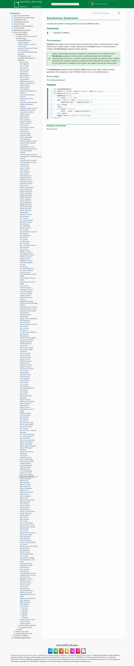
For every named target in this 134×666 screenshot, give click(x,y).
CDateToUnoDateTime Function (27, 96)
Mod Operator (24, 405)
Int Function (24, 346)
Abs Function (24, 62)
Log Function (24, 394)
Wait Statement (25, 589)
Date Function (24, 174)
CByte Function (25, 87)
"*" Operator (24, 610)
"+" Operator (24, 612)
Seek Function (24, 508)
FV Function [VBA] (26, 293)
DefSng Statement (26, 207)
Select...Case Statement (27, 83)
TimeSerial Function (26, 564)
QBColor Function (25, 473)
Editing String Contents (27, 620)
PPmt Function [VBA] (27, 461)
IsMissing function (26, 361)
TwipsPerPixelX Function (28, 573)
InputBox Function (26, 342)
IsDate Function (25, 355)
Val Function (24, 587)
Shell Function (24, 519)
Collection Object (25, 135)
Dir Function (24, 218)
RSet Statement (25, 502)
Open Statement (25, 438)
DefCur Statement (26, 193)
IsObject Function (25, 367)
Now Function (24, 421)
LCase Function (25, 376)
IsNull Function (25, 363)
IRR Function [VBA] (26, 349)
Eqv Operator (24, 234)
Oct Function (24, 429)
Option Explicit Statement (28, 446)
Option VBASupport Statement (26, 449)
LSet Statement (25, 378)
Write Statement (25, 602)
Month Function (25, 407)
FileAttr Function (25, 251)
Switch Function (25, 552)
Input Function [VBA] (26, 340)
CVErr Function (25, 172)
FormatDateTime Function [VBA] (28, 275)
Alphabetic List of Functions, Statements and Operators (26, 58)
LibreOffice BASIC (22, 34)
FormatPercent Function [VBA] (27, 283)
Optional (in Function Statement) (26, 453)
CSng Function (24, 164)
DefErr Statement (25, 199)
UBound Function (25, 583)
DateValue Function (26, 183)
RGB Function (24, 490)
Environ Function (25, 228)
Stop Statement (25, 538)
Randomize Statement (27, 477)
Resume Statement (26, 488)
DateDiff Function (25, 178)
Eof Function (24, 230)
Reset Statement (25, 486)
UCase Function (25, 585)
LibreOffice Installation (21, 636)
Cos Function (24, 145)
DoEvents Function (26, 222)
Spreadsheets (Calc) (20, 20)
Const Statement (25, 139)
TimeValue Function (26, 565)
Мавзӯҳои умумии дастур (22, 638)
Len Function (24, 384)
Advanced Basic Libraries (27, 625)
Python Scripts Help (22, 632)
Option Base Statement (27, 440)
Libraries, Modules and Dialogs (27, 48)
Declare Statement (26, 189)
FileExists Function (26, 257)
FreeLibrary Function (26, 290)
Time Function (24, 567)
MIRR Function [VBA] (27, 402)
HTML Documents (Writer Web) (24, 18)
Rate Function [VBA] (26, 475)
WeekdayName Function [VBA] (27, 595)
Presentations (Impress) (21, 22)
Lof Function (24, 392)
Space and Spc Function (27, 525)
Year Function (24, 606)
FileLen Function (25, 259)
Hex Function (24, 326)
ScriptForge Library (26, 627)
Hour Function (24, 328)
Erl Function (24, 238)
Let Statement (24, 386)
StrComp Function (26, 540)
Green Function (25, 322)
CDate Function (25, 114)
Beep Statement (25, 75)
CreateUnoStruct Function (28, 160)
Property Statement (26, 465)
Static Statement (25, 537)
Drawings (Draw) (19, 24)
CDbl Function (24, 116)
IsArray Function (25, 353)
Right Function (24, 494)
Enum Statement (25, 226)
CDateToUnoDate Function (28, 108)
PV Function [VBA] (26, 471)
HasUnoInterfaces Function (28, 324)
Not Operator (24, 419)
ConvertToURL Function (27, 143)
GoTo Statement (25, 320)
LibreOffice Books (67, 645)
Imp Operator (24, 334)
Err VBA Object (25, 241)
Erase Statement (25, 236)
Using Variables (25, 621)
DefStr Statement (25, 209)
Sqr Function (24, 531)
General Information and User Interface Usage (26, 37)
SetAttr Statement (26, 513)
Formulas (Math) (19, 28)
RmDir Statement (25, 496)
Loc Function (24, 390)
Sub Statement (24, 550)
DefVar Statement (25, 210)
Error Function (24, 243)
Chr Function (24, 126)
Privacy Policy (32, 655)
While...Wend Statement (28, 598)
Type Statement (25, 577)
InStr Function (24, 336)
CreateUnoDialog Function (28, 149)
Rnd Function (24, 498)
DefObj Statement (26, 205)
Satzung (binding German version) (79, 655)
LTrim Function (24, 380)
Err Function (24, 239)
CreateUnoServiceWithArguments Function (29, 157)
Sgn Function (24, 517)
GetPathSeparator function (28, 307)
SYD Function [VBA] (26, 554)
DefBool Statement (26, 191)
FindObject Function (26, 261)
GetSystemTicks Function (28, 311)
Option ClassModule (26, 442)
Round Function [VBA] (27, 500)
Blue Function (24, 77)
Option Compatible (26, 137)
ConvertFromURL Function (28, 141)
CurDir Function (25, 168)
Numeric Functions (26, 427)
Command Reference (24, 40)
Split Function (24, 529)
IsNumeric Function (26, 365)
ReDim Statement (25, 479)
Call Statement (24, 79)
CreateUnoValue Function (28, 162)
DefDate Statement (26, 195)
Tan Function (24, 556)
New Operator (24, 417)
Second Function (25, 506)
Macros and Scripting (20, 32)
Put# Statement (25, 469)
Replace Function (25, 484)
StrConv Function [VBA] (27, 542)
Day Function (24, 185)
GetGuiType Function (26, 301)
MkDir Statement (25, 403)
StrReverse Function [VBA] (28, 546)
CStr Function (24, 166)
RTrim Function (25, 504)
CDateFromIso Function (27, 110)
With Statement (25, 600)
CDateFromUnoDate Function (26, 105)
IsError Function (25, 359)
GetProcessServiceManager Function (28, 304)
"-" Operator (24, 608)
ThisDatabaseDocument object (27, 561)
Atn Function (24, 72)
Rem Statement (25, 483)
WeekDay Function (26, 593)
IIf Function (23, 330)
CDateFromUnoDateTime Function (28, 92)
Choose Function (25, 124)
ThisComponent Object (27, 558)
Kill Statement (24, 373)
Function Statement (26, 292)
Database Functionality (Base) (23, 26)
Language (36, 6)
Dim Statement (24, 216)
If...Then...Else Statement (28, 332)
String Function (25, 548)
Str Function (24, 544)
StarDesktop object (26, 535)
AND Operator (24, 64)
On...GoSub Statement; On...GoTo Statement (27, 435)
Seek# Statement (25, 510)
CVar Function (24, 170)
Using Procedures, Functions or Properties (27, 45)
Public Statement (25, 467)
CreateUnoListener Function (26, 152)
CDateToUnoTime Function (28, 102)
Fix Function (24, 266)
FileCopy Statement (26, 253)
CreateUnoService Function (28, 155)
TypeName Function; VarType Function (26, 580)
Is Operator (23, 351)
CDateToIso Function (26, 112)
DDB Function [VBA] (26, 187)
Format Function (25, 272)
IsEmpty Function (25, 357)
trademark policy (56, 661)
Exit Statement (24, 247)
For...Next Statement (26, 268)
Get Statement (24, 313)
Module (23, 6)
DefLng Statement (26, 203)
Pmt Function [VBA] (26, 459)
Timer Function (24, 569)
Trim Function (24, 571)
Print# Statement (25, 463)
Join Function (24, 371)
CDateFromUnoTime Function (26, 100)
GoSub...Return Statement (28, 319)
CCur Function (24, 89)
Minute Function (25, 400)
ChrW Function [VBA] (27, 128)
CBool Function (25, 85)
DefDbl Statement (26, 197)
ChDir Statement (25, 120)
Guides (20, 629)
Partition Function (25, 457)
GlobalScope (24, 74)
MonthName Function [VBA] (27, 410)
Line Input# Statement (27, 388)
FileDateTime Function (27, 255)
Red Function (24, 481)
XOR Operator (24, 604)
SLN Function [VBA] (26, 523)
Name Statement (25, 415)
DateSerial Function (26, 182)
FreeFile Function (25, 288)
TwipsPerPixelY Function (28, 575)
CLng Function (24, 131)
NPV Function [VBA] (26, 425)
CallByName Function (27, 81)
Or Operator (24, 456)
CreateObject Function (27, 147)
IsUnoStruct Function (27, 369)
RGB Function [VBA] (26, 492)
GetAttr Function (25, 295)
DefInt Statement (25, 201)
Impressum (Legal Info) (18, 655)
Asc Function (24, 68)
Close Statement (25, 133)
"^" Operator (24, 618)
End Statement (24, 224)
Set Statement (24, 515)
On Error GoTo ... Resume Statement (28, 431)
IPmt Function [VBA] (26, 347)
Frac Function (24, 286)
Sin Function (24, 521)
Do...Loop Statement (26, 220)
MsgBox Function (25, 413)
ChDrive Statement (26, 122)
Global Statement (25, 315)
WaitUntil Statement (26, 591)
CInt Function (24, 129)
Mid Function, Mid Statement (25, 397)
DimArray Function (26, 214)
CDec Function (24, 118)
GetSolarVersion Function (28, 309)
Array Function (24, 66)
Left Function (24, 382)
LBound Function (25, 374)
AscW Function (25, 70)
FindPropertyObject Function (26, 264)
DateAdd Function (25, 176)
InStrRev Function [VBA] (28, 338)
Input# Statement (25, 344)
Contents (15, 13)
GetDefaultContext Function (26, 298)
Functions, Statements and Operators (27, 53)
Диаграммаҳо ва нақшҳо (22, 30)
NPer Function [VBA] (26, 423)
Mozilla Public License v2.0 (65, 657)
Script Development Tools (24, 634)
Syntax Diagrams (23, 50)
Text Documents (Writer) (22, 16)
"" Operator (23, 616)
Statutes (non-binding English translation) (52, 655)
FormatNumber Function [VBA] (28, 279)
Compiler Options (23, 42)
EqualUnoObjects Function (28, 232)
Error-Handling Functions (28, 245)
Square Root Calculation (27, 533)
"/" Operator (24, 614)
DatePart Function (26, 180)
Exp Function (24, 249)
